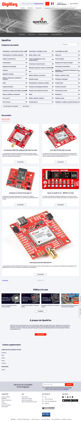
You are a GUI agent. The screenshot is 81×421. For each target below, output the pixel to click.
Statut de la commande (27, 398)
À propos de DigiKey (6, 396)
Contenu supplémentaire (57, 34)
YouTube (4, 363)
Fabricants (30, 8)
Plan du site (4, 403)
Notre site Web (40, 334)
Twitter (3, 358)
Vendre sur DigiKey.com (6, 400)
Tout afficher (5, 280)
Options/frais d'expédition (27, 400)
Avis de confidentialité (64, 389)
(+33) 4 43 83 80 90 (47, 399)
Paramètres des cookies (66, 419)
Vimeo (3, 360)
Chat (44, 397)
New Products (26, 106)
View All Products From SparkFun (10, 106)
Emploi (3, 401)
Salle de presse (5, 406)
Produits (23, 8)
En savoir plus (20, 161)
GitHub (3, 369)
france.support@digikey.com (49, 401)
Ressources (38, 8)
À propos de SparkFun (43, 34)
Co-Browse (45, 403)
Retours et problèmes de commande (29, 401)
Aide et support (25, 396)
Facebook (4, 352)
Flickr (3, 355)
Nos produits (22, 34)
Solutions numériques (6, 405)
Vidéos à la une (31, 34)
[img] (9, 4)
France (13, 419)
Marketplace (4, 398)
